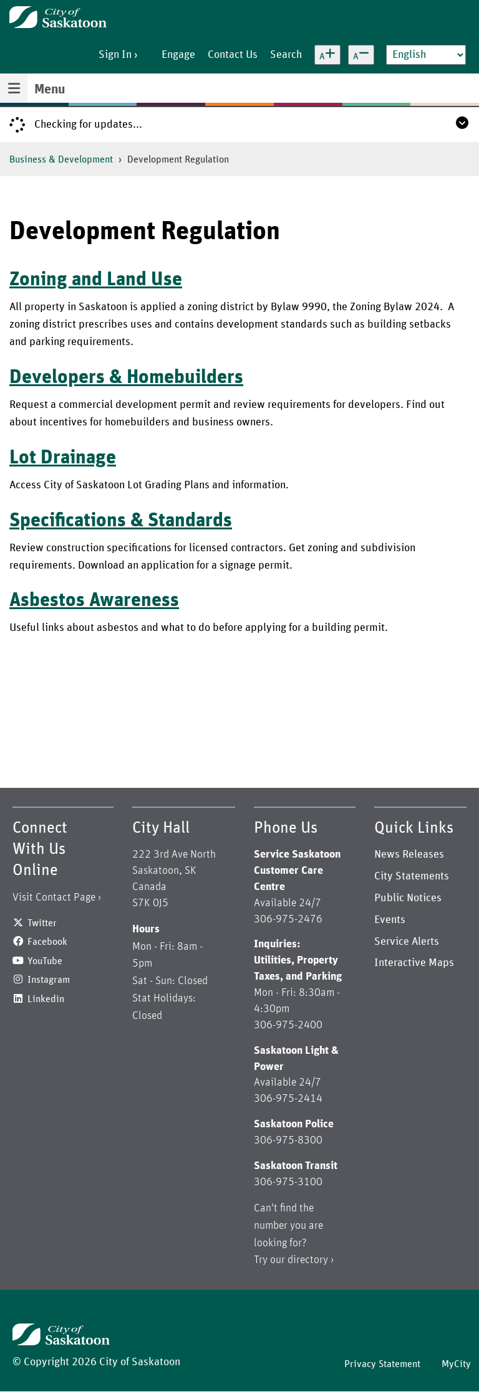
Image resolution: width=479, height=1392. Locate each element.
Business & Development (61, 159)
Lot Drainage (62, 458)
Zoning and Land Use (95, 280)
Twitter (42, 923)
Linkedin (45, 999)
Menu (49, 90)
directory (308, 1260)
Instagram (48, 980)
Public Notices (408, 898)
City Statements (411, 876)
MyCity (456, 1364)
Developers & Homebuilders (126, 377)
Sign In (115, 54)
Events (389, 920)
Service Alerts (406, 941)
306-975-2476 (288, 919)
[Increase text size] (327, 55)
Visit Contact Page (53, 897)
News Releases (409, 854)
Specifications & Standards (120, 521)
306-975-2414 (288, 1098)
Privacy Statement (382, 1364)
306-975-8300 (288, 1140)
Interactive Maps (414, 962)
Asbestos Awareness (94, 600)
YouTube (44, 961)
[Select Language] (426, 55)
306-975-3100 (288, 1182)
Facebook (47, 942)
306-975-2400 (288, 1025)
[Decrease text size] (361, 55)
